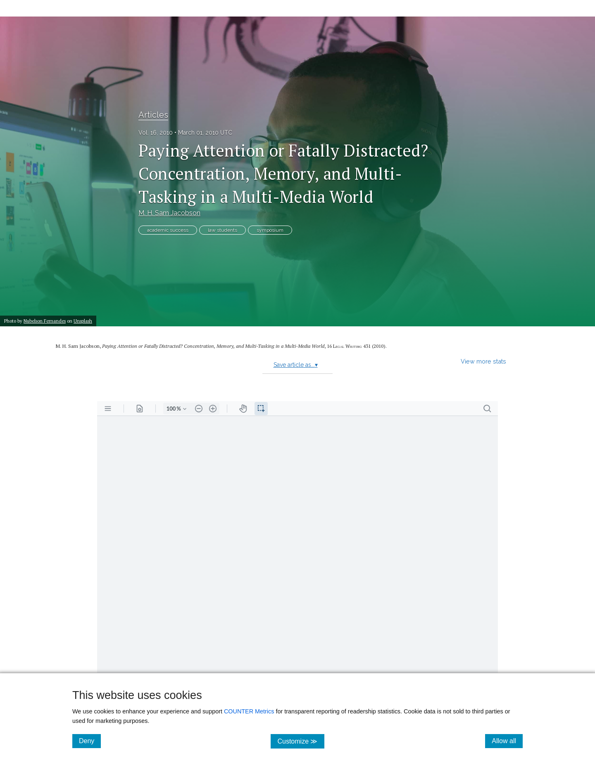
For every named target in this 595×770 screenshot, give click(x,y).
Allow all (507, 740)
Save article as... (296, 364)
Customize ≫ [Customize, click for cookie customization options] (300, 741)
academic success (167, 230)
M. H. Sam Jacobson (169, 213)
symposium (270, 230)
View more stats (483, 361)
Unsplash (83, 321)
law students (222, 230)
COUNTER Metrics (249, 711)
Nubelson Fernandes (45, 321)
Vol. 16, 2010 (155, 132)
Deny (90, 740)
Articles (153, 115)
